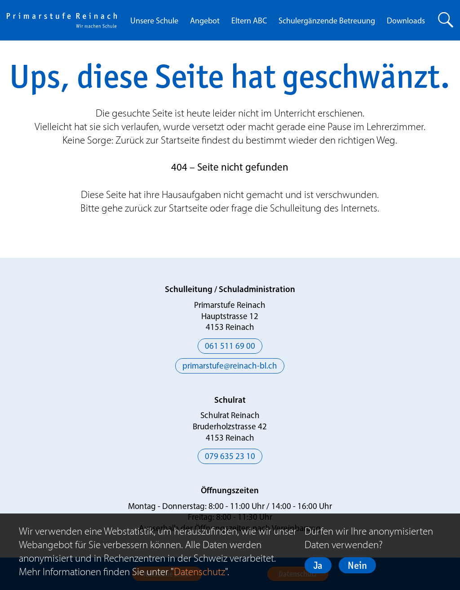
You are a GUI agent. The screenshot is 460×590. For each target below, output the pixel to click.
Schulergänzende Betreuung (327, 21)
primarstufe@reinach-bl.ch (229, 366)
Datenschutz (199, 571)
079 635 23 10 (230, 457)
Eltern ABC (249, 21)
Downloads (406, 21)
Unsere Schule (154, 21)
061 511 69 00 (230, 346)
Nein (357, 565)
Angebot (205, 21)
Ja (318, 565)
